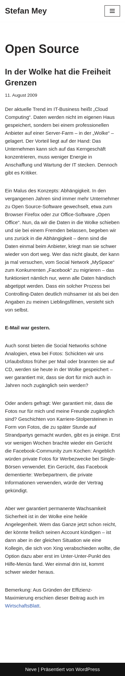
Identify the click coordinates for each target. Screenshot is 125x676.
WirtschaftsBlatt (22, 605)
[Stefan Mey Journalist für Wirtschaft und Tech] (26, 11)
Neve (31, 669)
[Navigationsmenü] (112, 11)
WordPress (87, 669)
